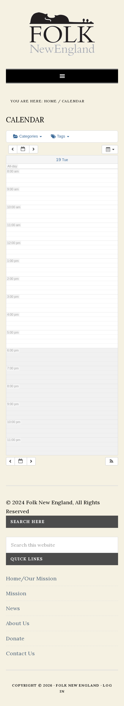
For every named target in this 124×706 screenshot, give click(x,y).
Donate (15, 638)
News (13, 608)
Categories (27, 136)
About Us (17, 623)
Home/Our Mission (31, 578)
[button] (111, 461)
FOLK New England (62, 34)
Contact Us (20, 653)
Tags (60, 136)
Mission (16, 593)
